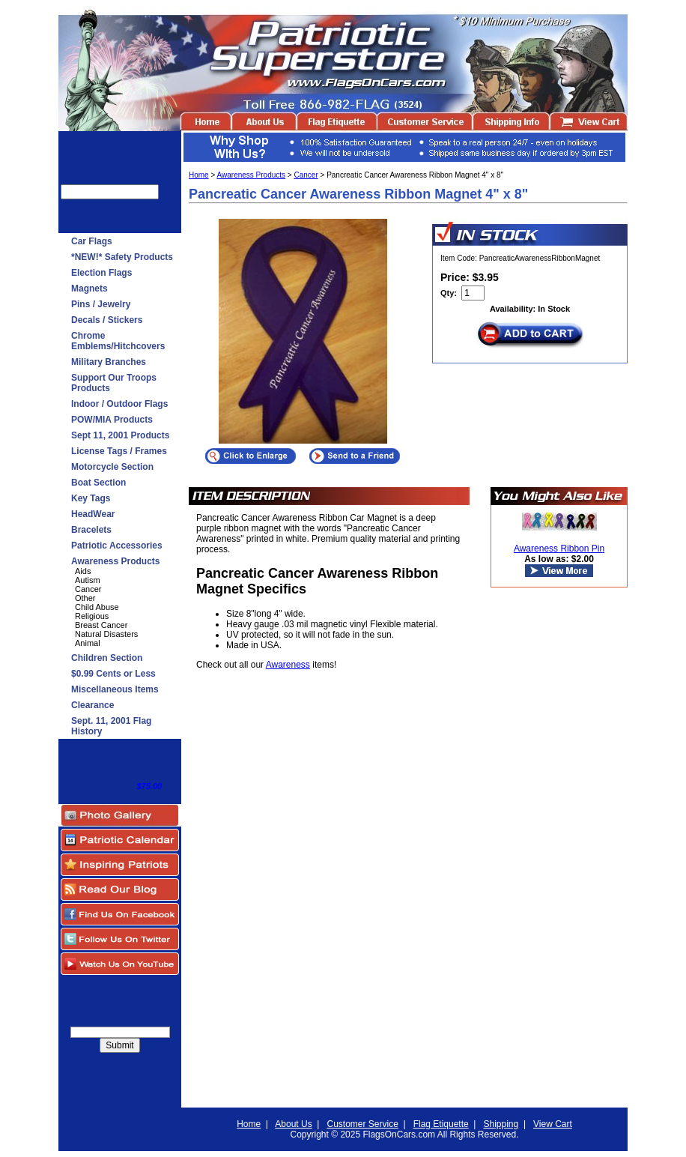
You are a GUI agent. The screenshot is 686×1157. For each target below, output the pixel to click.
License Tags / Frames (119, 451)
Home (199, 175)
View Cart (552, 1124)
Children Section (106, 658)
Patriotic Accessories (117, 545)
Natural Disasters (106, 633)
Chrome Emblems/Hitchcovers (118, 340)
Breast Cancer (101, 624)
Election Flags (101, 273)
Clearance (92, 705)
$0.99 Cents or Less (113, 673)
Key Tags (90, 498)
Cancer (88, 588)
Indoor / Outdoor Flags (119, 404)
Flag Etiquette (441, 1124)
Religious (92, 615)
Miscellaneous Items (115, 689)
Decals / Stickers (106, 320)
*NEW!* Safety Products (122, 257)
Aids (83, 571)
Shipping (501, 1124)
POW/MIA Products (112, 419)
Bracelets (91, 530)
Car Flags (91, 241)
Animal (87, 642)
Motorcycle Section (112, 467)
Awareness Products (115, 561)
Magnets (89, 288)
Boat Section (98, 482)
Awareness (288, 664)
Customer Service (362, 1124)
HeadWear (93, 514)
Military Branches (108, 362)
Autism (87, 580)
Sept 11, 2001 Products (120, 435)
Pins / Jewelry (100, 304)
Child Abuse (97, 606)
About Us (293, 1124)
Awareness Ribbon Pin (559, 548)
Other (85, 597)
